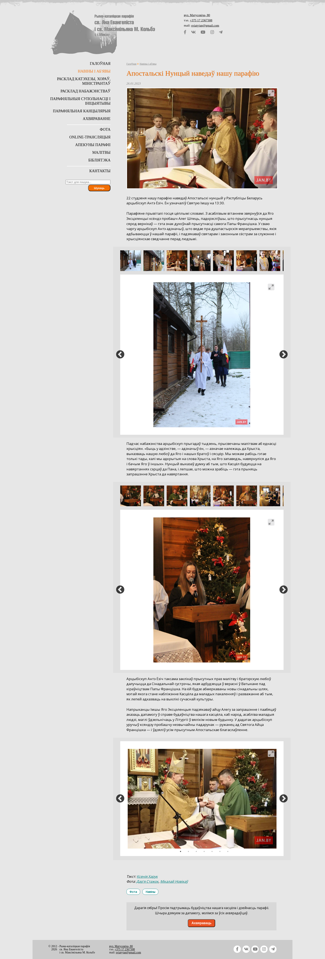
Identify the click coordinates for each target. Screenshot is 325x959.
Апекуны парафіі (92, 145)
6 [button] (220, 851)
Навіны (150, 892)
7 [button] (228, 851)
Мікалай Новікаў (174, 881)
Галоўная (131, 63)
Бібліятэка (99, 160)
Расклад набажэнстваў (85, 91)
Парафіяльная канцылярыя (81, 111)
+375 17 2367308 (201, 20)
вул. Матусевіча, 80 (197, 15)
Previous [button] (120, 354)
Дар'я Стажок (147, 881)
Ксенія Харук (147, 876)
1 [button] (180, 851)
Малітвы (101, 152)
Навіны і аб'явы (147, 63)
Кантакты (99, 171)
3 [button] (196, 851)
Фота (133, 892)
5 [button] (212, 851)
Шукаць (99, 188)
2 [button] (188, 851)
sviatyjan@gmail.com (205, 25)
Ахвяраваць (201, 923)
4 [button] (204, 851)
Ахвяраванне (96, 119)
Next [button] (283, 354)
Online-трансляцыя (89, 137)
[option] (130, 260)
